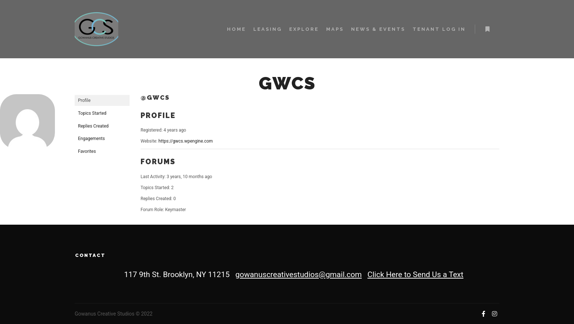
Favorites (87, 151)
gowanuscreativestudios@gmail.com (298, 274)
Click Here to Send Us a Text (415, 274)
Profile (84, 100)
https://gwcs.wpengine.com (186, 141)
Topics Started (92, 113)
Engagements (91, 138)
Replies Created (93, 126)
